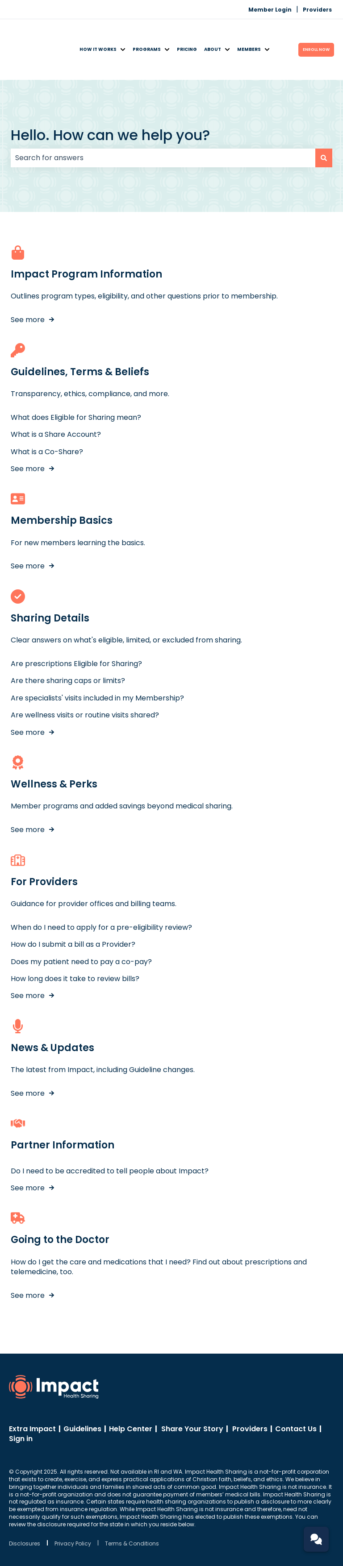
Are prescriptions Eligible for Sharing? (76, 628)
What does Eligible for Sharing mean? (76, 381)
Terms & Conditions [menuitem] (132, 1508)
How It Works (98, 32)
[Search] (323, 121)
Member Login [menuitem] (270, 9)
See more (28, 284)
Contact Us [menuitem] (296, 1393)
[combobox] (163, 121)
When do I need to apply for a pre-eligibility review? (101, 891)
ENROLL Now (316, 31)
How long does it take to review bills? (75, 942)
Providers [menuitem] (317, 9)
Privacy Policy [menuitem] (72, 1508)
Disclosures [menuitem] (24, 1508)
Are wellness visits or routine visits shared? (85, 679)
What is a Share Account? (56, 399)
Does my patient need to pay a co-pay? (81, 925)
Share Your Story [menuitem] (192, 1393)
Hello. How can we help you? (110, 99)
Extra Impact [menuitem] (32, 1393)
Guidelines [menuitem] (82, 1393)
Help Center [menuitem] (130, 1393)
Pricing (187, 32)
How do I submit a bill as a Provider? (73, 908)
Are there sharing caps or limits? (68, 645)
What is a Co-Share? (47, 415)
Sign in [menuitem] (21, 1403)
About (212, 32)
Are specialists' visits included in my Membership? (97, 662)
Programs (147, 32)
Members (249, 32)
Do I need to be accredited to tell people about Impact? (110, 1135)
